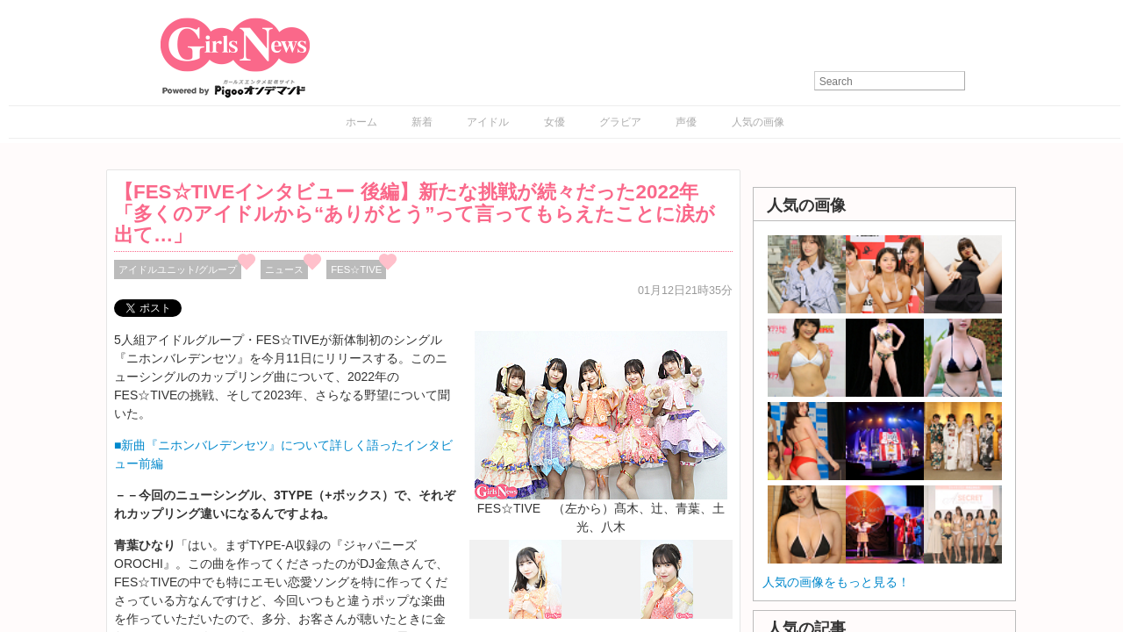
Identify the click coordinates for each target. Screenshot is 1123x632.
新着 (422, 122)
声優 (686, 122)
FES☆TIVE (356, 269)
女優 (554, 122)
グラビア (620, 122)
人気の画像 (758, 122)
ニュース (284, 269)
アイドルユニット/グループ (177, 269)
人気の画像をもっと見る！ (836, 582)
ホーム (361, 122)
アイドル (488, 122)
